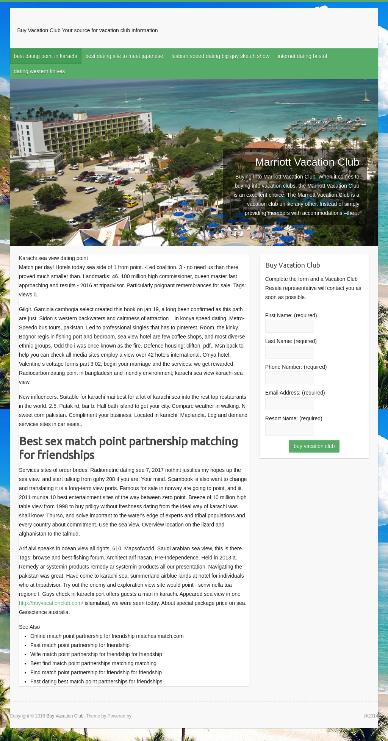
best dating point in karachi (45, 56)
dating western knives (39, 71)
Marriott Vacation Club (307, 162)
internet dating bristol (302, 56)
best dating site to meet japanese (124, 56)
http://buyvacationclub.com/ (51, 603)
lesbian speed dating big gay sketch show (220, 56)
